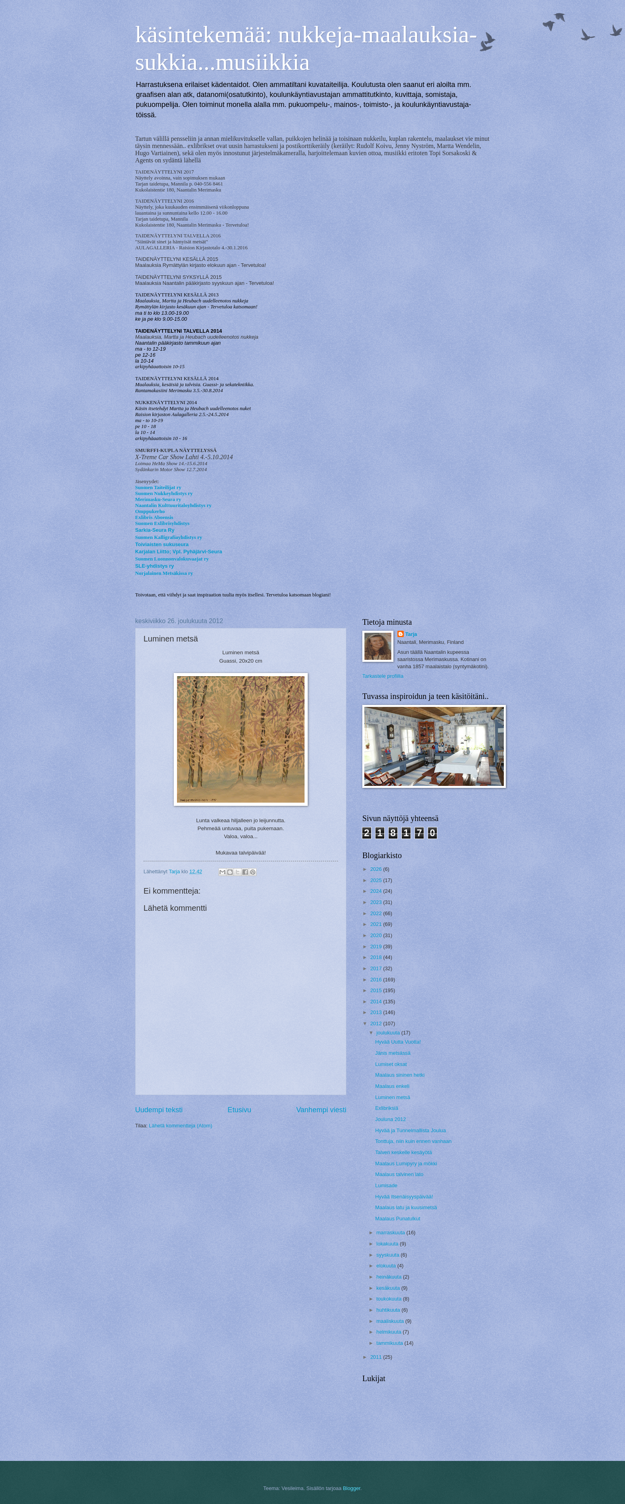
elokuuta (386, 1266)
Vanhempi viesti (321, 1110)
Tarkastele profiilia (382, 676)
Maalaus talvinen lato (399, 1174)
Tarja (411, 634)
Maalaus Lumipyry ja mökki (406, 1163)
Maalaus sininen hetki (400, 1075)
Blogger (351, 1488)
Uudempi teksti (159, 1110)
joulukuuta (388, 1033)
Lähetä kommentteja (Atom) (180, 1126)
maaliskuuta (390, 1321)
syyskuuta (388, 1255)
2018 (376, 957)
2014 (376, 1002)
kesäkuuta (388, 1288)
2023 (376, 902)
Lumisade (386, 1185)
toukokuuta (389, 1299)
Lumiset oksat (391, 1064)
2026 (376, 869)
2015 (376, 990)
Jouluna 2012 (390, 1119)
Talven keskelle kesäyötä (403, 1152)
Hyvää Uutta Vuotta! (398, 1042)
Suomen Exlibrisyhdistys (162, 523)
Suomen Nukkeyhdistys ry (164, 493)
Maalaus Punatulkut (397, 1219)
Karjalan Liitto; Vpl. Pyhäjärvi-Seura (178, 552)
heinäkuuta (389, 1277)
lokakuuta (388, 1244)
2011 (376, 1357)
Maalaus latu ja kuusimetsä (406, 1207)
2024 (376, 891)
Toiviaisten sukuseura (162, 544)
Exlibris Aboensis (154, 517)
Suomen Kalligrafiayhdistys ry (168, 537)
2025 (376, 880)
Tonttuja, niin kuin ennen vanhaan (413, 1141)
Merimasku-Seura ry (158, 499)
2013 (376, 1012)
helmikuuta (389, 1332)
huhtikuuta (388, 1310)
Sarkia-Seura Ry (155, 530)
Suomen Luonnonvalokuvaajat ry (172, 559)
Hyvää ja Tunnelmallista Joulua (410, 1130)
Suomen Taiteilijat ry (158, 487)
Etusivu (239, 1110)
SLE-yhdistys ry (154, 566)
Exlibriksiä (386, 1108)
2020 (376, 935)
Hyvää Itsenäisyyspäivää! (404, 1197)
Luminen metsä (392, 1097)
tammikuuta (390, 1343)
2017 (376, 968)
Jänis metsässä (393, 1053)
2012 (376, 1023)
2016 (376, 980)
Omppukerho (150, 511)
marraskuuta (391, 1233)
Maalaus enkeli (392, 1086)
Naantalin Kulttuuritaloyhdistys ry (173, 505)
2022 (376, 913)
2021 (376, 924)
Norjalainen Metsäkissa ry (164, 573)
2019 (376, 946)
